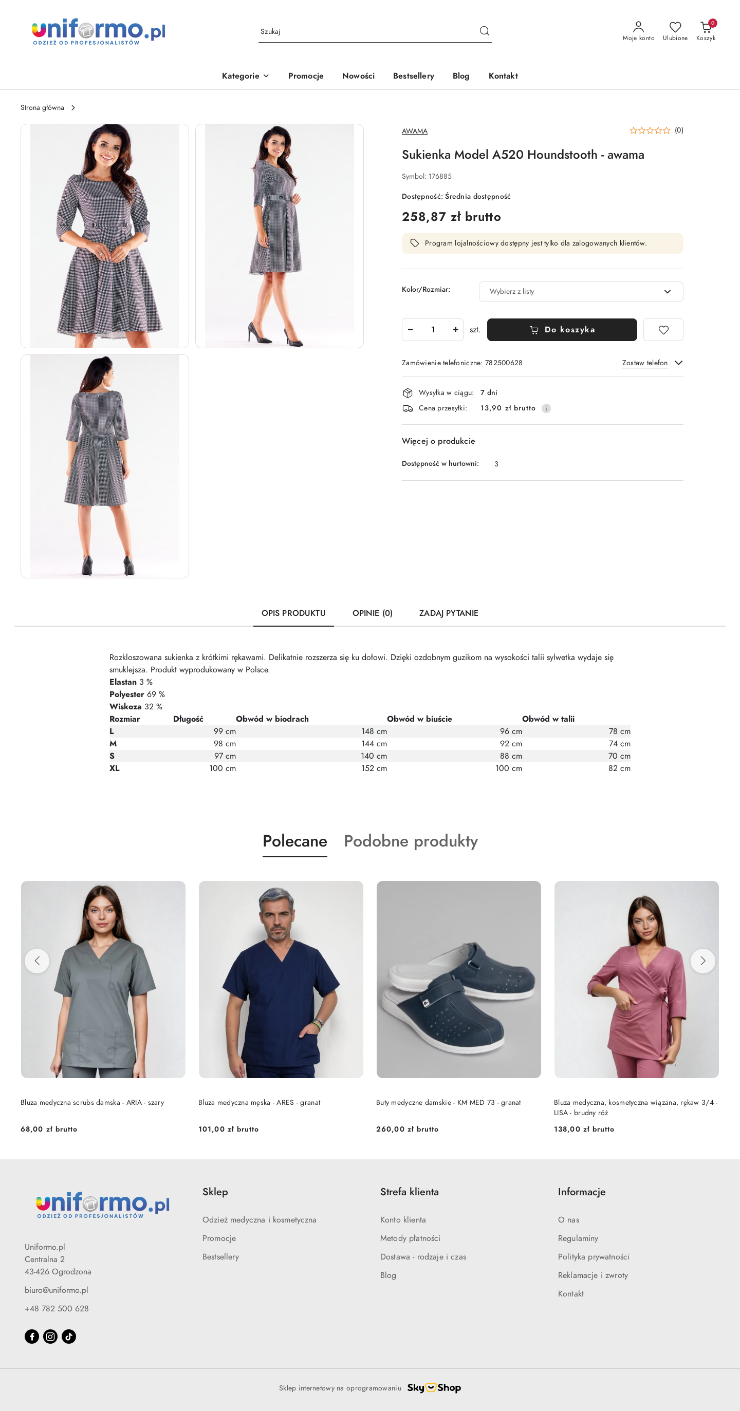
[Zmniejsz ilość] (410, 330)
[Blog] (461, 77)
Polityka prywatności (594, 1257)
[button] (245, 77)
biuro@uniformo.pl (56, 1290)
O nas (568, 1220)
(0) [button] (679, 130)
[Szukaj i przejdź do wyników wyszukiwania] (484, 32)
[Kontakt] (503, 77)
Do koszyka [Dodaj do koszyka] (562, 329)
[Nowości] (358, 77)
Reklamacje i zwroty (593, 1275)
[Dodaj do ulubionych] (663, 329)
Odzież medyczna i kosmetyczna (259, 1220)
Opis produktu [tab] (294, 613)
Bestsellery (220, 1257)
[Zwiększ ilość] (455, 330)
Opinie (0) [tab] (373, 613)
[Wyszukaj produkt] (375, 32)
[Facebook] (32, 1336)
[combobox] (581, 291)
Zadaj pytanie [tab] (448, 613)
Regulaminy (578, 1238)
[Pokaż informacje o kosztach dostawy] (546, 408)
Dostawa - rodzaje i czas (423, 1257)
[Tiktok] (69, 1336)
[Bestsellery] (413, 77)
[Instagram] (50, 1336)
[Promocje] (306, 77)
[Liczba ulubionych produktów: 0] (675, 32)
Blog (388, 1275)
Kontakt (571, 1294)
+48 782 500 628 (57, 1308)
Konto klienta (403, 1220)
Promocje (219, 1238)
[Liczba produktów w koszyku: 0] (705, 32)
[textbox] (568, 291)
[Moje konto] (639, 32)
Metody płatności (410, 1238)
